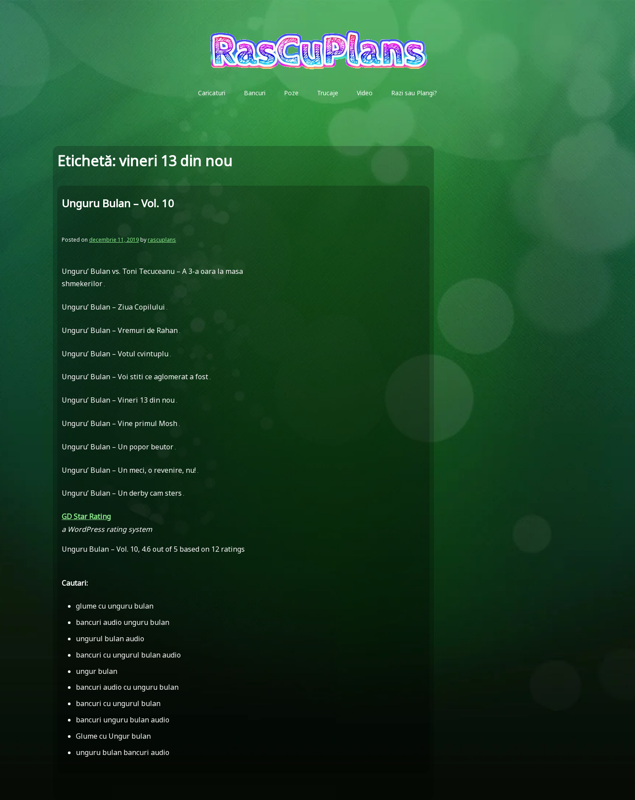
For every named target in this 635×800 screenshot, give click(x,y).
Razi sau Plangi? (414, 93)
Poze (291, 93)
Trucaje (327, 93)
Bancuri (254, 93)
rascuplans (162, 239)
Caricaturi (211, 93)
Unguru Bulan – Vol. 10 (118, 203)
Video (365, 93)
